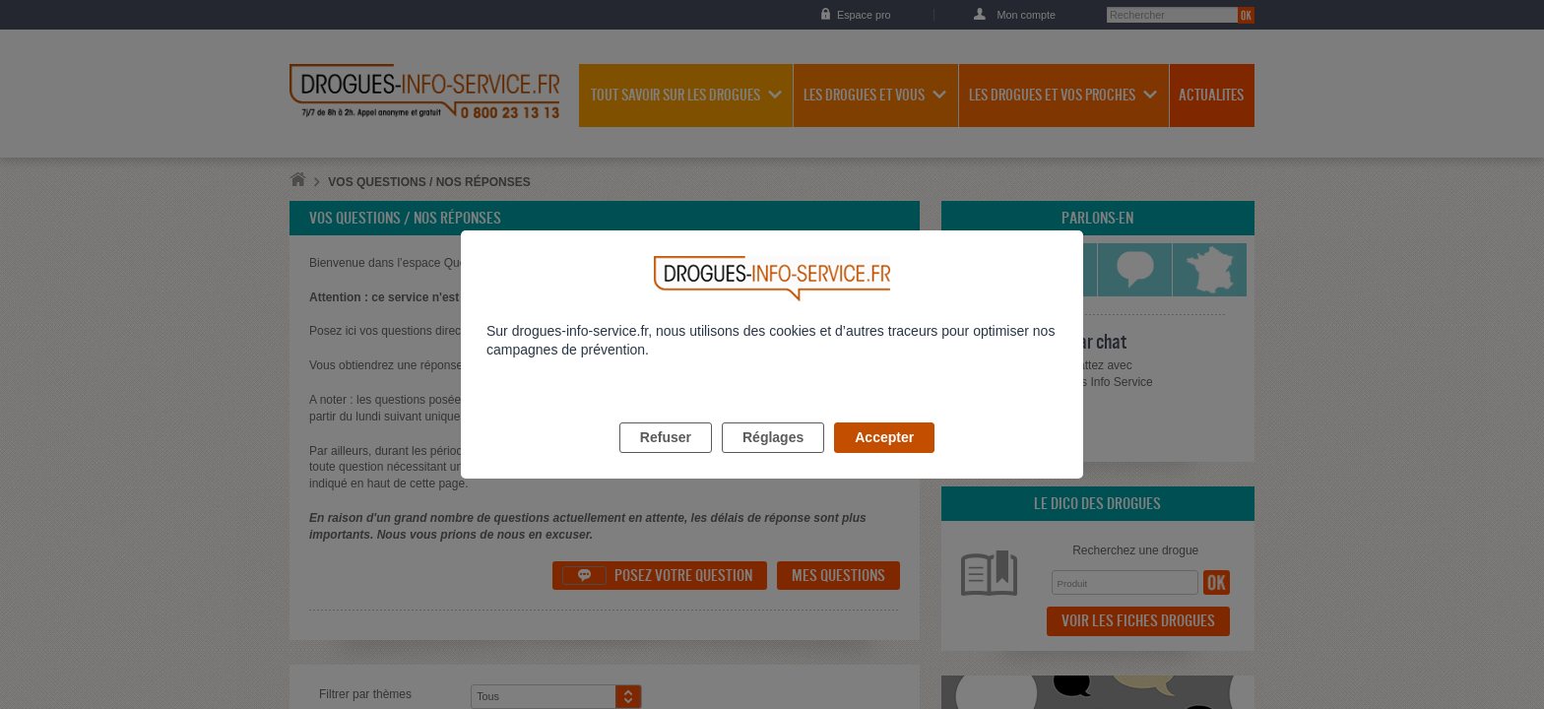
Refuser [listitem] (665, 460)
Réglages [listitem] (773, 460)
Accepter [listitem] (884, 460)
